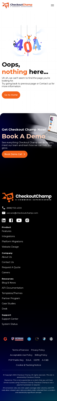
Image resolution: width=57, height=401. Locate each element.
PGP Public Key (16, 360)
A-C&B (45, 360)
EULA (28, 360)
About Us (7, 257)
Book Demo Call (14, 154)
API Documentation (12, 287)
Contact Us (8, 262)
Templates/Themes (12, 293)
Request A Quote (11, 267)
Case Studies (9, 303)
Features (6, 231)
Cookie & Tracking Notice (28, 365)
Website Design (10, 246)
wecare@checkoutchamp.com (22, 213)
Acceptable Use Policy (21, 355)
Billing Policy (41, 355)
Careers (6, 272)
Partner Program (11, 298)
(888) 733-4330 (14, 208)
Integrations (8, 236)
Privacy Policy (38, 350)
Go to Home (11, 95)
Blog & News (9, 282)
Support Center (10, 319)
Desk (4, 308)
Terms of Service (20, 350)
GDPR (37, 360)
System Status (9, 324)
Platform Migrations (12, 241)
